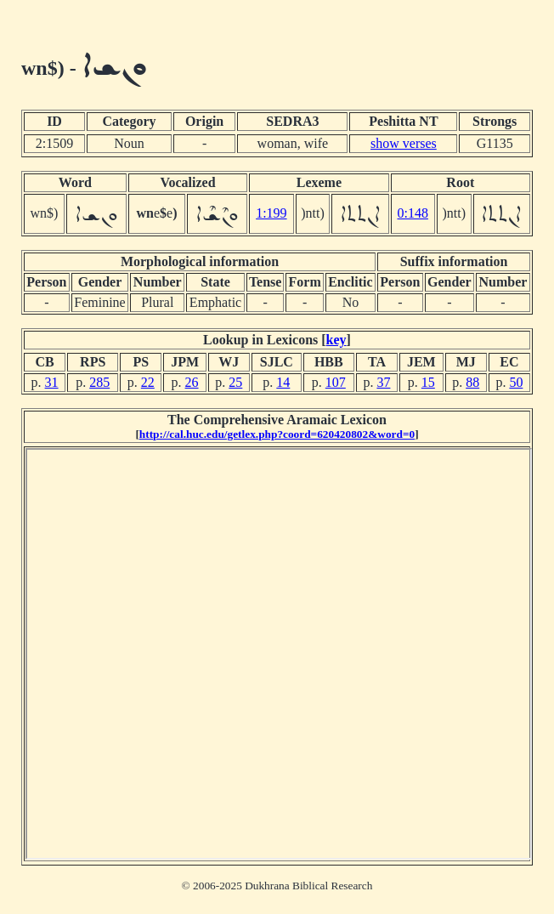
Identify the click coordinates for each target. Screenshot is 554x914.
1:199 (271, 213)
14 (283, 382)
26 (192, 382)
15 (428, 382)
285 (99, 382)
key (336, 339)
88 (472, 382)
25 (235, 382)
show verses (403, 143)
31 (52, 382)
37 (383, 382)
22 (148, 382)
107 (335, 382)
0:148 (413, 213)
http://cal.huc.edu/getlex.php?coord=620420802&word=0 (277, 434)
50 (516, 382)
